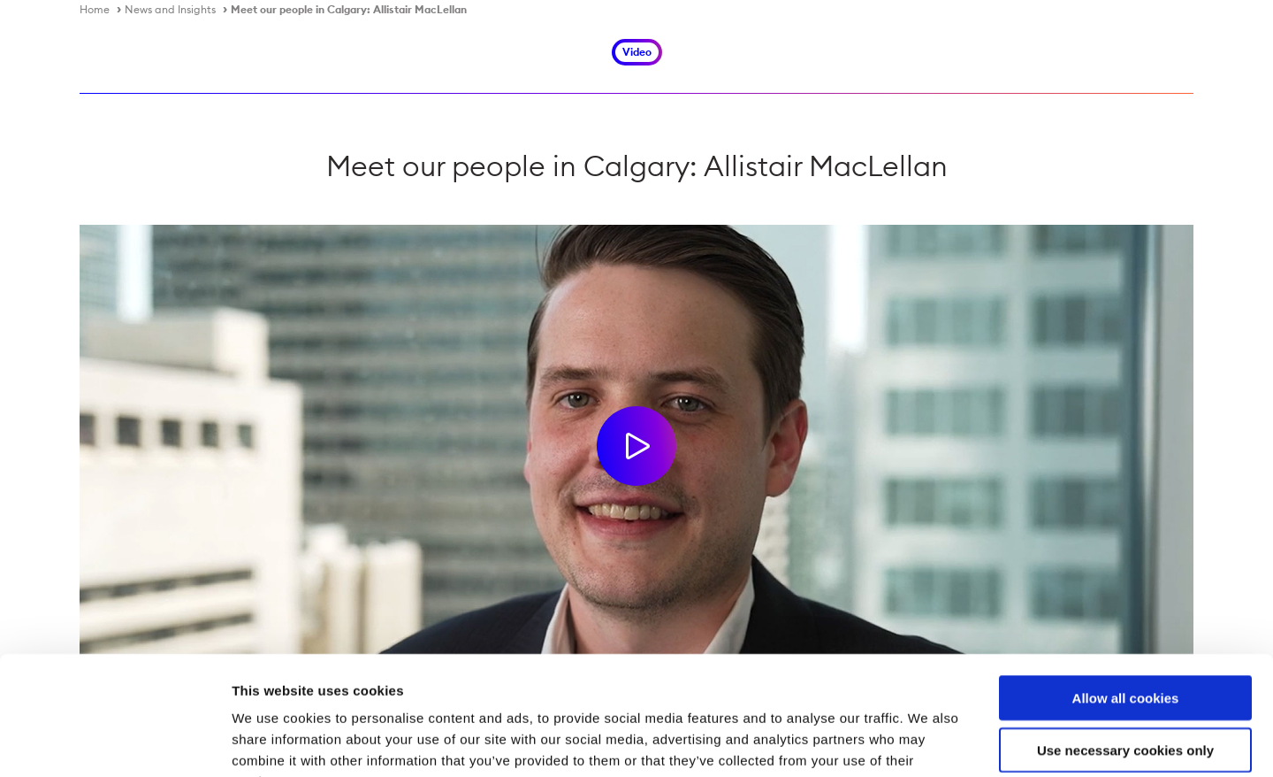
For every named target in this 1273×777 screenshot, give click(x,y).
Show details (928, 742)
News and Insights (170, 9)
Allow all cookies (1125, 586)
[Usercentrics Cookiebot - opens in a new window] (114, 742)
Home (95, 9)
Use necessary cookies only (1125, 638)
